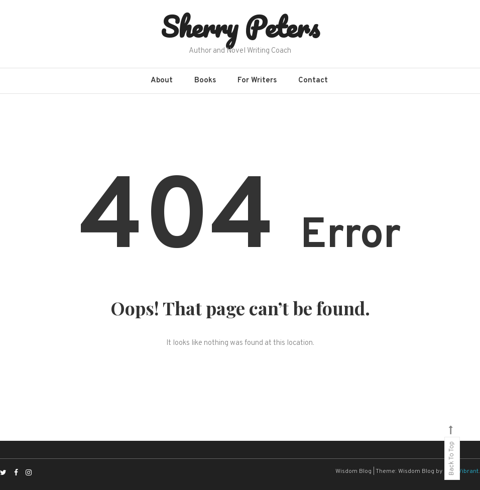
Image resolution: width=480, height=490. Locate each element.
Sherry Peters (240, 27)
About (162, 80)
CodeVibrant (461, 471)
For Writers (257, 80)
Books (205, 80)
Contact (313, 80)
